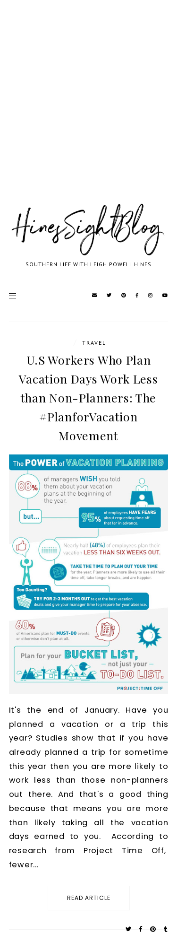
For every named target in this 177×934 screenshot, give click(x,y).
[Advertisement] (88, 112)
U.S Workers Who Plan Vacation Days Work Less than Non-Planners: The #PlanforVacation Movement (88, 397)
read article (88, 898)
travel (94, 342)
